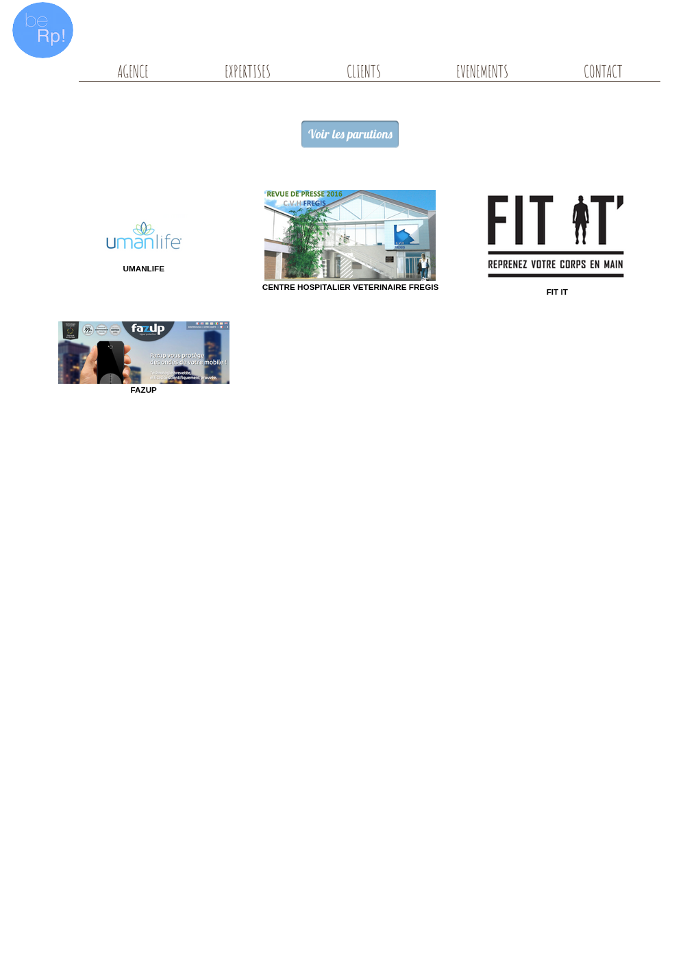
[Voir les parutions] (350, 134)
